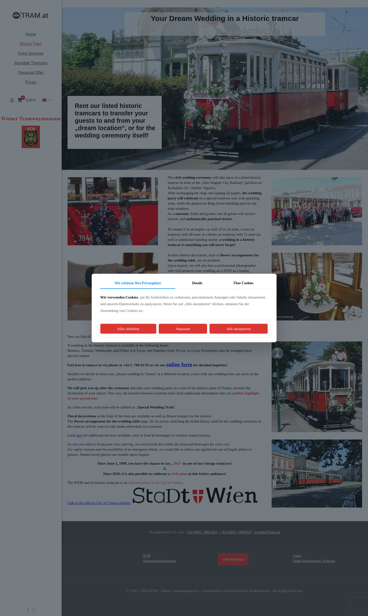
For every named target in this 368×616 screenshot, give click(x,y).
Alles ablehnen (128, 329)
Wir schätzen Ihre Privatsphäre (138, 283)
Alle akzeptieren (239, 329)
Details (197, 283)
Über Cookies (243, 283)
